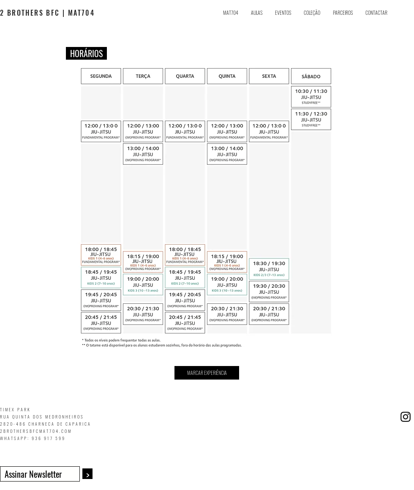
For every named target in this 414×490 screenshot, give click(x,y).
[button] (257, 12)
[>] (87, 473)
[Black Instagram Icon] (405, 417)
